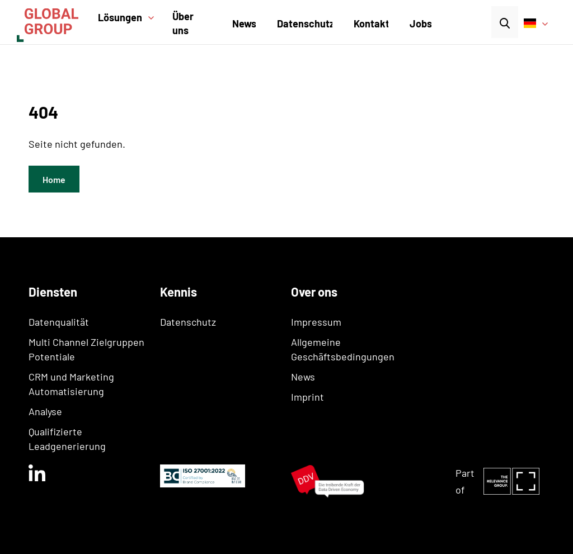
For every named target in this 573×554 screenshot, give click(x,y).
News (244, 23)
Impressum (316, 322)
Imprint (307, 397)
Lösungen (120, 17)
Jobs (421, 23)
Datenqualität (59, 322)
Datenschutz (305, 23)
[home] (54, 22)
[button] (130, 24)
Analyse (45, 411)
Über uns (183, 23)
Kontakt (371, 23)
